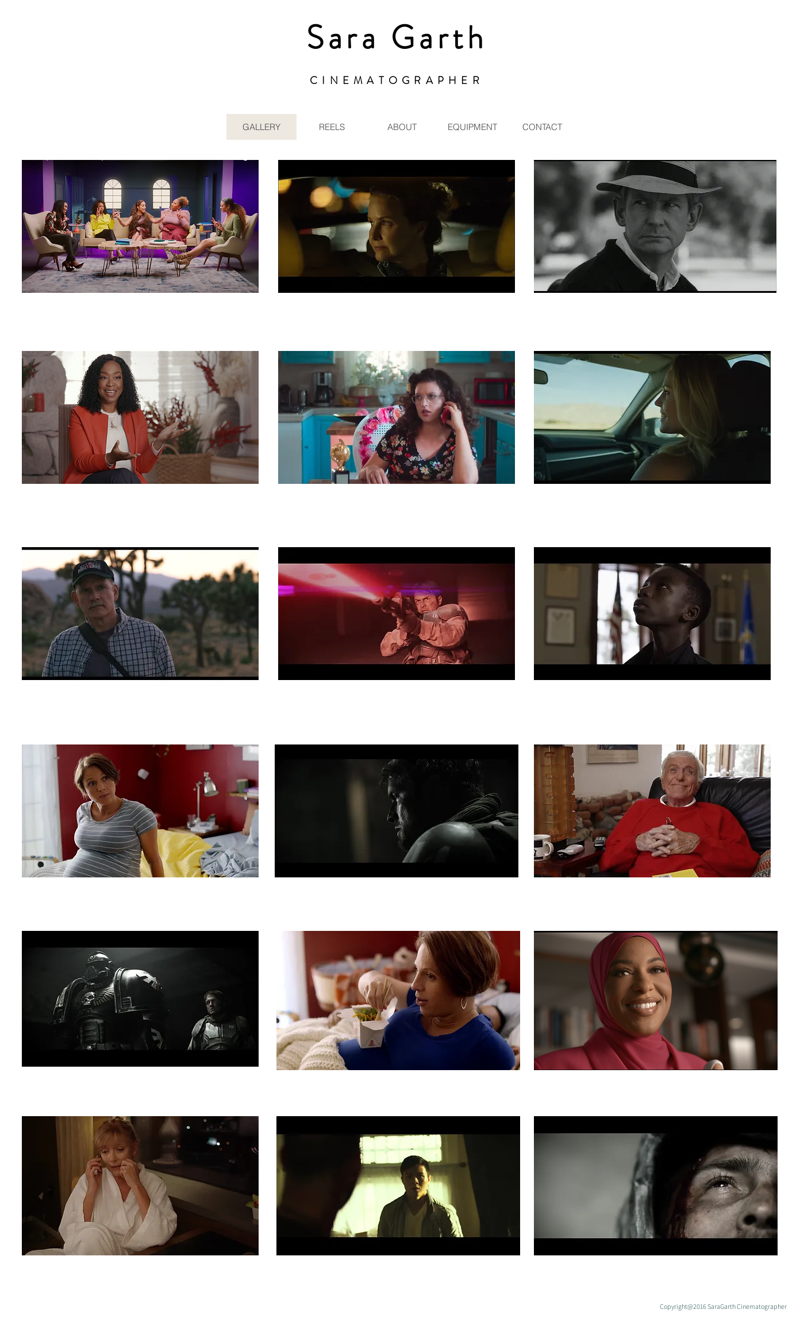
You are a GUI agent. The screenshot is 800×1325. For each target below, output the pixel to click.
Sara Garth (397, 37)
